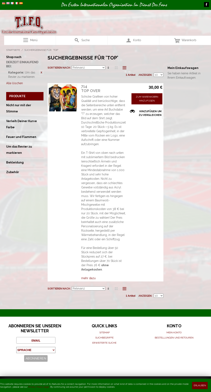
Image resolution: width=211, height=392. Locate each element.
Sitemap (104, 332)
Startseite (13, 50)
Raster (116, 68)
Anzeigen (144, 74)
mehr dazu (88, 278)
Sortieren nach (59, 67)
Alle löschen (14, 83)
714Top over (90, 88)
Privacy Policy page (38, 387)
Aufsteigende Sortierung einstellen (109, 68)
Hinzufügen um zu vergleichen (150, 113)
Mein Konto (174, 332)
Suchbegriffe (104, 337)
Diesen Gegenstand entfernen (41, 72)
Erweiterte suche (104, 342)
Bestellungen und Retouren (174, 337)
